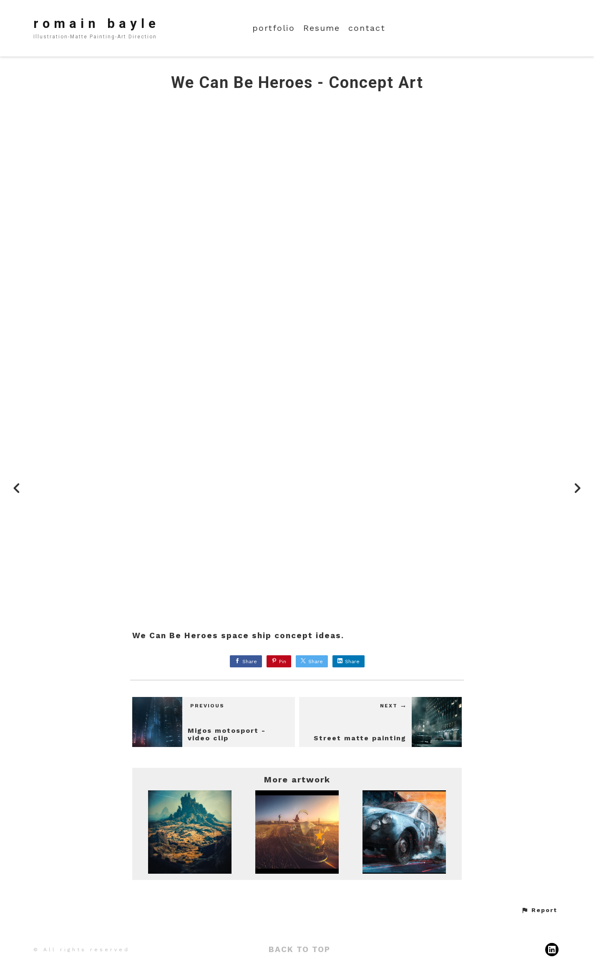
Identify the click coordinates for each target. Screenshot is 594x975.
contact (366, 28)
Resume (321, 28)
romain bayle (96, 23)
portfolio (273, 28)
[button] (539, 910)
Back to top (299, 949)
